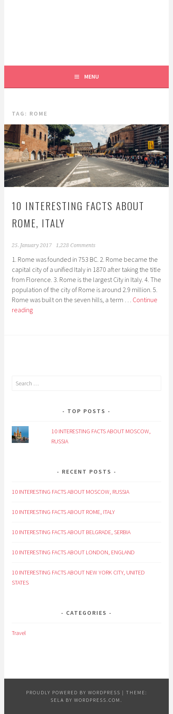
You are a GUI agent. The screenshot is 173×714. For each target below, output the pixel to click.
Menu (91, 76)
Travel (19, 633)
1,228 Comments (76, 245)
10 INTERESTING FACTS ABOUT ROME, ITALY (63, 512)
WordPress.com (97, 700)
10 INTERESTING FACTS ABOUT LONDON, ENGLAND (73, 552)
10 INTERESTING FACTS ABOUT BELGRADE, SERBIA (71, 532)
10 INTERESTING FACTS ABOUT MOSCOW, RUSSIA (70, 491)
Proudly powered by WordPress (73, 692)
